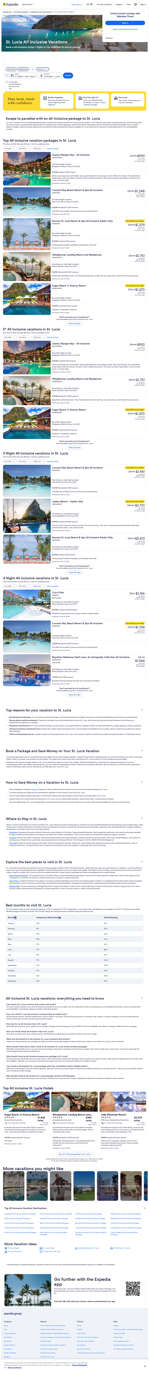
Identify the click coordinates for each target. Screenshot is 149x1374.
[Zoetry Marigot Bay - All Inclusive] (98, 169)
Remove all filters (52, 148)
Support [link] (116, 1326)
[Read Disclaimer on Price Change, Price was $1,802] (131, 191)
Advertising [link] (7, 1349)
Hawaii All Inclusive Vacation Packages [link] (125, 1223)
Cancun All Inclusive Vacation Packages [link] (19, 1223)
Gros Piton (14, 881)
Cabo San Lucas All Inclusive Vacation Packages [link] (53, 1233)
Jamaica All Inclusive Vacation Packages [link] (19, 1228)
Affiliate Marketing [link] (10, 1353)
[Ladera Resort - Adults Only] (98, 516)
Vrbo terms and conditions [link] (86, 1341)
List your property (104, 4)
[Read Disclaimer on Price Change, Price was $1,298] (133, 156)
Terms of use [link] (81, 1333)
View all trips (74, 323)
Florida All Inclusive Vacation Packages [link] (54, 1228)
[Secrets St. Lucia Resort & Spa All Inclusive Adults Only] (98, 234)
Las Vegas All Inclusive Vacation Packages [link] (126, 1228)
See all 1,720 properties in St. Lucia (74, 1154)
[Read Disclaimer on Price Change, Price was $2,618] (141, 657)
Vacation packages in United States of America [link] (55, 1337)
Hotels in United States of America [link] (51, 1329)
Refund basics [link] (118, 1337)
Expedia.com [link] (7, 12)
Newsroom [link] (7, 1341)
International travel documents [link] (123, 1345)
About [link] (6, 1326)
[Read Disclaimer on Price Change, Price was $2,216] (131, 471)
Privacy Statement (79, 1365)
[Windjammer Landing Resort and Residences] (98, 266)
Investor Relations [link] (9, 1345)
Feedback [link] (7, 1357)
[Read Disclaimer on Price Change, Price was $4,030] (131, 505)
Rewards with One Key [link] (48, 1353)
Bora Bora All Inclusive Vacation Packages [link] (90, 1223)
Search (138, 75)
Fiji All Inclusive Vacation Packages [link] (17, 1218)
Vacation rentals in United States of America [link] (54, 1333)
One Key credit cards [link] (47, 1357)
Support (119, 4)
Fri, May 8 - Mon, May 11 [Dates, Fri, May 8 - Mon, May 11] (83, 76)
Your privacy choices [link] (83, 1349)
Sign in (143, 4)
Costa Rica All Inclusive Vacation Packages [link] (90, 1228)
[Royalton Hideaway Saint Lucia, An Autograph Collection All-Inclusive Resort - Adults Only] (98, 670)
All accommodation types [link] (48, 1349)
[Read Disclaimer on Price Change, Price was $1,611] (132, 593)
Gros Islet (13, 843)
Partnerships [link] (8, 1337)
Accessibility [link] (81, 1345)
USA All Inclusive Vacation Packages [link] (88, 1214)
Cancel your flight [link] (119, 1333)
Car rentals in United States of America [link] (53, 1345)
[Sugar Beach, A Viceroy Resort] (98, 299)
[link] (125, 38)
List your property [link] (9, 1333)
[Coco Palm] (98, 604)
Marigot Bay (14, 886)
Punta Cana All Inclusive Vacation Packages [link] (20, 1232)
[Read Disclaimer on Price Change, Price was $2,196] (131, 289)
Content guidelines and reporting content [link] (91, 1353)
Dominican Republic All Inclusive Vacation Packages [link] (90, 1233)
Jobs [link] (5, 1329)
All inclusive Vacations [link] (21, 12)
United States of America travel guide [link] (52, 1326)
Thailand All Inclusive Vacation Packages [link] (90, 1218)
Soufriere (13, 832)
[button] (74, 710)
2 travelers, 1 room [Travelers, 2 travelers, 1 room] (116, 76)
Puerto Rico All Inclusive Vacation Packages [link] (56, 1214)
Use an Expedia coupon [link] (121, 1341)
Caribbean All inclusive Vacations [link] (41, 12)
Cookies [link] (79, 1329)
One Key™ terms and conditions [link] (87, 1337)
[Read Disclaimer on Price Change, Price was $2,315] (132, 256)
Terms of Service (14, 1368)
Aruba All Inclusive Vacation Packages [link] (54, 1218)
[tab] (54, 61)
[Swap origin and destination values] (36, 75)
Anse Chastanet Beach (18, 875)
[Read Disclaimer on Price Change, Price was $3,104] (131, 538)
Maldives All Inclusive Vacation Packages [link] (126, 1214)
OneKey (34, 789)
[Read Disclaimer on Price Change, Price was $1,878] (131, 225)
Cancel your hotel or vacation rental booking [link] (128, 1329)
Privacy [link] (79, 1326)
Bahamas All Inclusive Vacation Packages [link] (126, 1218)
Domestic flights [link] (45, 1341)
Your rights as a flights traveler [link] (123, 1349)
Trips (129, 4)
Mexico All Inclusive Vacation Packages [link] (54, 1223)
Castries (12, 838)
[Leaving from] (20, 75)
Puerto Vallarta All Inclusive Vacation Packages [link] (124, 1233)
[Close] (145, 1366)
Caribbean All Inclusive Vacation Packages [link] (20, 1214)
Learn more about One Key (125, 29)
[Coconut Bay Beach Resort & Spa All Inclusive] (98, 202)
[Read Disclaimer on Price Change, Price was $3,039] (131, 627)
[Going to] (51, 75)
